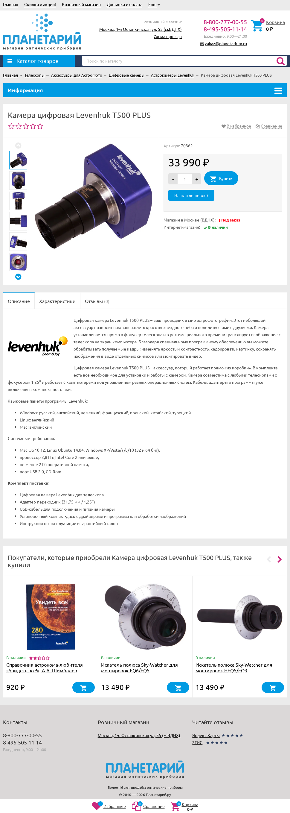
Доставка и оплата (124, 4)
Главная (10, 4)
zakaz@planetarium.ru (226, 43)
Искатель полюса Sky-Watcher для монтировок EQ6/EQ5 (139, 667)
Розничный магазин (81, 4)
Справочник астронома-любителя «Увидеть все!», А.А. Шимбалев (44, 667)
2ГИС (197, 742)
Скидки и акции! (40, 4)
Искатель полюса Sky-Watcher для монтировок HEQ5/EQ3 (234, 667)
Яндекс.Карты (206, 735)
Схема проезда (168, 36)
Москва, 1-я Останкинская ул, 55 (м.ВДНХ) (140, 29)
